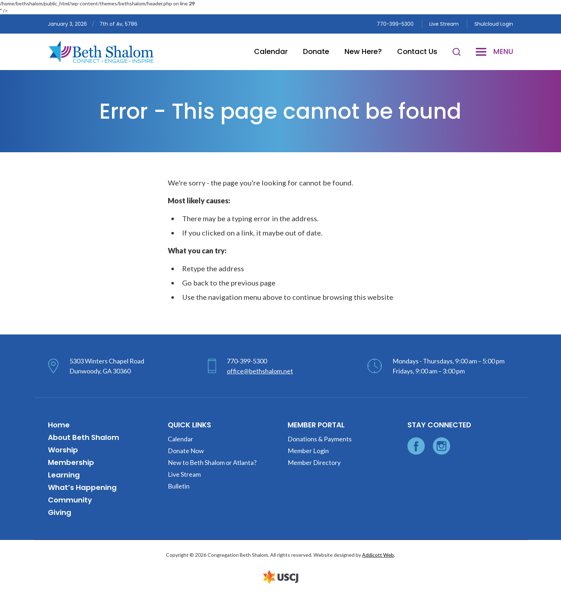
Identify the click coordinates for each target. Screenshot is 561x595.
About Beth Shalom (83, 437)
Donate (316, 51)
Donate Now (186, 451)
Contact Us (417, 51)
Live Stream (444, 24)
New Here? (363, 51)
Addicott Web (378, 555)
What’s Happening (82, 487)
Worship (63, 450)
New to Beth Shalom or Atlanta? (212, 462)
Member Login (308, 451)
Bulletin (179, 486)
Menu (494, 51)
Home (59, 425)
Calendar (271, 51)
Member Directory (314, 462)
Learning (64, 475)
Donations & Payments (320, 439)
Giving (59, 512)
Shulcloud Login (493, 24)
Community (70, 500)
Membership (71, 462)
